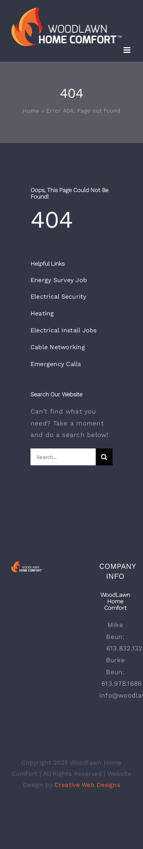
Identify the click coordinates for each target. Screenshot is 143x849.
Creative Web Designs (87, 784)
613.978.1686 (121, 683)
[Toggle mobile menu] (128, 50)
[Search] (104, 456)
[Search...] (63, 456)
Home (30, 110)
